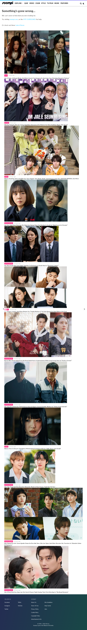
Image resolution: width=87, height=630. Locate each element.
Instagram (7, 605)
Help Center (48, 605)
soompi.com (14, 19)
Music (56, 3)
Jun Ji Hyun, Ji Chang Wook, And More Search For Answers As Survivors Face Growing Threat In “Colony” (36, 78)
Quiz (26, 3)
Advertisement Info (36, 619)
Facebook (7, 602)
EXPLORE (18, 3)
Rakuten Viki (47, 625)
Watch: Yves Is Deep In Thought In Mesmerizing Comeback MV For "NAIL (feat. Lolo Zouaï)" (32, 448)
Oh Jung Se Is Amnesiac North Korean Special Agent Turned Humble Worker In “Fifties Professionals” (35, 406)
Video (31, 3)
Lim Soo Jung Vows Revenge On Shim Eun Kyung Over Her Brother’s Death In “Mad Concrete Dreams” (36, 225)
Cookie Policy (34, 612)
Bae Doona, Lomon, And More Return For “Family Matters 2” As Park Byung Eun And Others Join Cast (35, 311)
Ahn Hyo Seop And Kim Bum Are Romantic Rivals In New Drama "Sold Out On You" (29, 487)
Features (64, 3)
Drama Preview (8, 223)
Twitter (6, 609)
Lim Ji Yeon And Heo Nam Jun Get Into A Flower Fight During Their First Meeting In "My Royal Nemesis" (36, 592)
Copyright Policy (35, 616)
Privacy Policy (35, 609)
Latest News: (20, 25)
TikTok (19, 602)
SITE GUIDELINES (29, 19)
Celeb (37, 3)
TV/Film (6, 122)
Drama (6, 309)
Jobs (46, 609)
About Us (33, 602)
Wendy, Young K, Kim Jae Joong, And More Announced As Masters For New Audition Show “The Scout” (36, 125)
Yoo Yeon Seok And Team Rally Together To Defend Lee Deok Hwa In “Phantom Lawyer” (31, 265)
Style (43, 3)
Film (6, 75)
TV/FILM (50, 3)
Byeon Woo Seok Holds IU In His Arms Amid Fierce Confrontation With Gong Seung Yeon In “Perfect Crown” (38, 360)
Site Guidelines (48, 602)
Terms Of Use (34, 605)
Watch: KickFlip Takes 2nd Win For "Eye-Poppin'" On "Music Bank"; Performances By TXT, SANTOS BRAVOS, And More (41, 178)
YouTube (20, 605)
